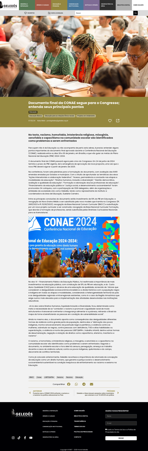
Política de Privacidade (83, 432)
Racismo (69, 377)
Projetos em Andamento (86, 116)
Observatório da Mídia (107, 5)
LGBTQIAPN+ (49, 377)
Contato (77, 437)
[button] (68, 384)
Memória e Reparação (24, 5)
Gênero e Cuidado (43, 5)
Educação (33, 112)
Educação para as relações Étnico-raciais (59, 116)
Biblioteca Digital (123, 5)
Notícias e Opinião (91, 5)
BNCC (31, 377)
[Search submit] (135, 13)
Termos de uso (79, 426)
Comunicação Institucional (74, 5)
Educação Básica (35, 116)
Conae (39, 377)
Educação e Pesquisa (57, 5)
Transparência (80, 421)
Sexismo (60, 377)
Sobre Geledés (138, 5)
